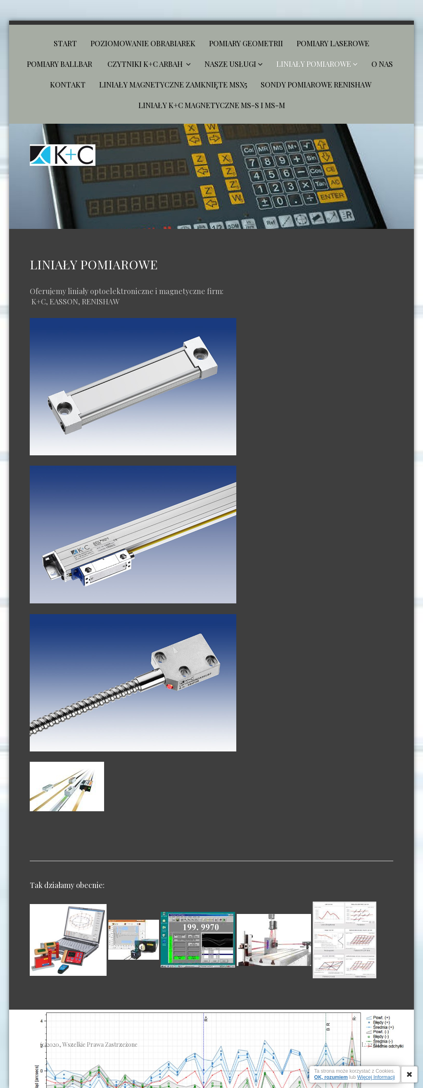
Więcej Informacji (376, 1077)
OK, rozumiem (331, 1077)
